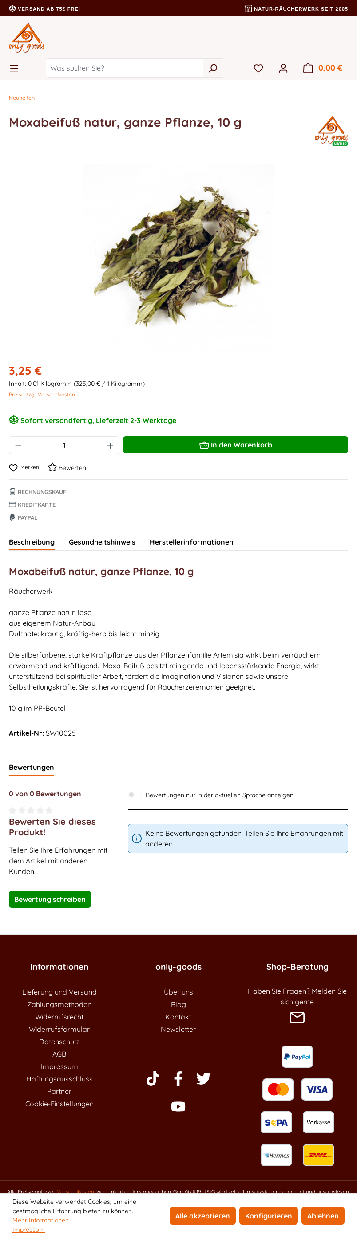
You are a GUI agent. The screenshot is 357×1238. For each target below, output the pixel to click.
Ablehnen (323, 1215)
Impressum (59, 1066)
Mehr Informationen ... (43, 1220)
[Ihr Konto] (283, 68)
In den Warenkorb (235, 443)
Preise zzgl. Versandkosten (42, 394)
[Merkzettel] (258, 68)
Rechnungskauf (37, 491)
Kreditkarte (32, 504)
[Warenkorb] (323, 68)
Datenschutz (59, 1041)
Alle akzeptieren (202, 1215)
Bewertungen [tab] (31, 767)
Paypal (23, 517)
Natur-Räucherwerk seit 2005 (296, 9)
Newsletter (178, 1029)
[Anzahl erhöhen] (110, 445)
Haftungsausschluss (59, 1078)
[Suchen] (212, 68)
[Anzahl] (64, 445)
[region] (178, 259)
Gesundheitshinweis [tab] (102, 541)
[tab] (32, 542)
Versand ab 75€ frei (44, 9)
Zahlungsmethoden (59, 1004)
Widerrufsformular (59, 1029)
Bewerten (67, 468)
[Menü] (17, 68)
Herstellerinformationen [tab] (192, 541)
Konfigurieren (268, 1215)
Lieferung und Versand (59, 991)
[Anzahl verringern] (18, 445)
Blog (178, 1004)
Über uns (178, 991)
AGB (59, 1054)
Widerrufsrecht (59, 1016)
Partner (59, 1091)
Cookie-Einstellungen (59, 1103)
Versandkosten (75, 1191)
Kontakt (178, 1016)
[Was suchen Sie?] (124, 68)
